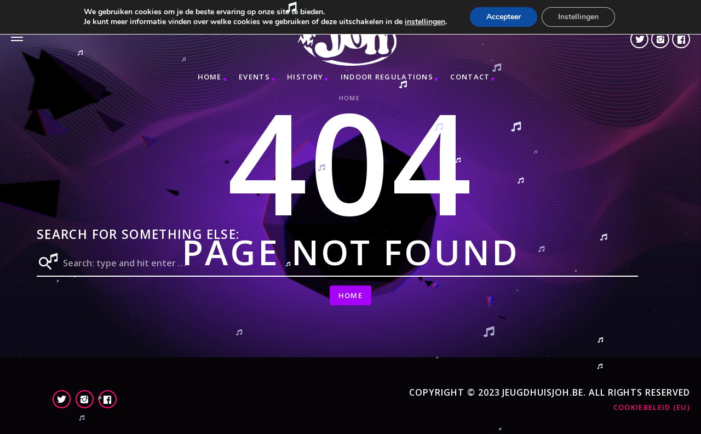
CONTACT (470, 77)
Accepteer (503, 17)
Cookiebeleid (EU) (651, 407)
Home (210, 77)
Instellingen (578, 17)
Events (254, 77)
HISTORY (305, 77)
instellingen (425, 22)
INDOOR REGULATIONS (387, 77)
